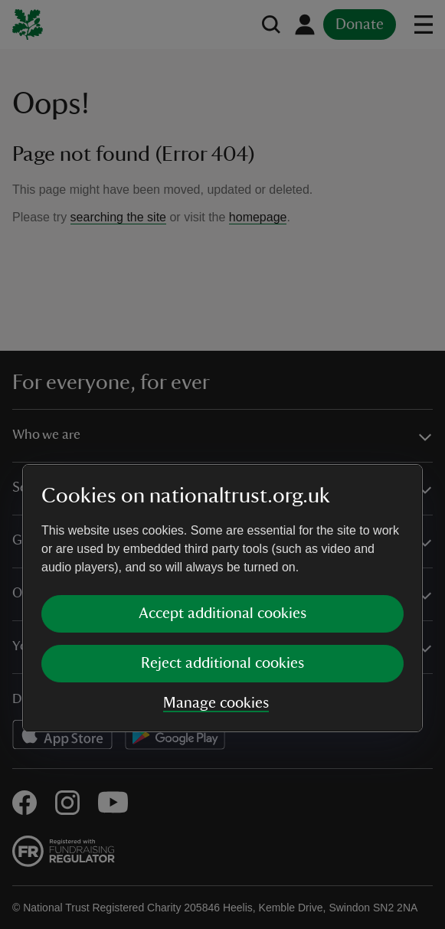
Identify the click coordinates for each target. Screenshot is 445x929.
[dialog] (222, 464)
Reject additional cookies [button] (222, 529)
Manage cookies (216, 569)
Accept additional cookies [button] (222, 479)
